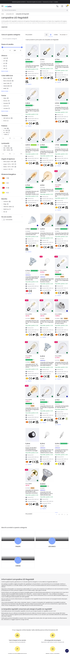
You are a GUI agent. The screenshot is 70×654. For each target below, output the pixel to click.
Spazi (37, 627)
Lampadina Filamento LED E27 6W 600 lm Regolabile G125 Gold (46, 183)
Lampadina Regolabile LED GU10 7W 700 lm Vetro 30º (61, 220)
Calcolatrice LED (23, 625)
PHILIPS (18, 502)
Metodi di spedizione (6, 623)
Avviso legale (35, 648)
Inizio (2, 14)
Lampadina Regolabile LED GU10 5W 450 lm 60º (32, 220)
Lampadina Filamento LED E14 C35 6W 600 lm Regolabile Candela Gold (31, 184)
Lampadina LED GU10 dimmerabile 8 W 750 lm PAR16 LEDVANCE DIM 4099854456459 (47, 446)
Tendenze (38, 621)
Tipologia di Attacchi (24, 623)
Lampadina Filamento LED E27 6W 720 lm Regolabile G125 (61, 333)
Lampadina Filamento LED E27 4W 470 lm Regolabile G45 (47, 65)
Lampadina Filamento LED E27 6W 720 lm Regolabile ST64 (61, 258)
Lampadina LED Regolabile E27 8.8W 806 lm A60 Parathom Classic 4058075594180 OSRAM (47, 260)
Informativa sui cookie (32, 646)
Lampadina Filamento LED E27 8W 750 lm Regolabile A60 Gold (31, 145)
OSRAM (18, 521)
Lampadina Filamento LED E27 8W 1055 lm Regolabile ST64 (62, 67)
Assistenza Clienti (5, 621)
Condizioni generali (8, 646)
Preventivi (21, 627)
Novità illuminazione (23, 619)
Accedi (3, 631)
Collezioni (38, 631)
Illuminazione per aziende (25, 629)
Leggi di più (4, 27)
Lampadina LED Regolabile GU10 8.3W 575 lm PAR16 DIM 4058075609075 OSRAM (47, 334)
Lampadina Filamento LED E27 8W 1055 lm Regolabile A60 (61, 183)
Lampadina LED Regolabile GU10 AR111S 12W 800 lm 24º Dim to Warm (61, 296)
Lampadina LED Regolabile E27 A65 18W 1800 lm (61, 370)
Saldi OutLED (22, 631)
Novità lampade (40, 619)
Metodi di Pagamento (6, 625)
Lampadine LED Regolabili (22, 14)
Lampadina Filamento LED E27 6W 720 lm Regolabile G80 (31, 295)
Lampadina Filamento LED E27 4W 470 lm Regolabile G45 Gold (61, 103)
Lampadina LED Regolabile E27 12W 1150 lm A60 (32, 66)
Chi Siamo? (4, 619)
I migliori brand (22, 621)
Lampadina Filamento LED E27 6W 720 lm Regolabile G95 (46, 295)
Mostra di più (5, 71)
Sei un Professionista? (6, 627)
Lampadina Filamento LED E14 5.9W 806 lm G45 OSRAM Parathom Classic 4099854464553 (47, 409)
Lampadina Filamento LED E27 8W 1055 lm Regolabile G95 (32, 111)
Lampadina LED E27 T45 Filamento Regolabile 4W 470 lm (32, 333)
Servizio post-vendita (59, 646)
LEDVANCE (52, 502)
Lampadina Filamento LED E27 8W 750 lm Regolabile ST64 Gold (46, 145)
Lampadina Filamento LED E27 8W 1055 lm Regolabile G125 (46, 370)
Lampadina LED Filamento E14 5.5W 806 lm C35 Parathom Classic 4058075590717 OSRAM (61, 410)
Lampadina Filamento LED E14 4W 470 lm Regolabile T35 (61, 145)
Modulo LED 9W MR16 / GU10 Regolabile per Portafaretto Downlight (32, 408)
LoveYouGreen (39, 633)
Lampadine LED (10, 14)
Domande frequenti (6, 629)
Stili (37, 629)
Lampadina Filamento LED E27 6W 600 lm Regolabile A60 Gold (31, 370)
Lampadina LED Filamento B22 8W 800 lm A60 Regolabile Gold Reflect (31, 446)
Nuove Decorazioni (40, 625)
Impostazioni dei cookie (46, 646)
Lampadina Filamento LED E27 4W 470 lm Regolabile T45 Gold (46, 220)
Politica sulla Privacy (20, 646)
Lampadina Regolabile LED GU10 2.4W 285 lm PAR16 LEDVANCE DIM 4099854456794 (31, 259)
